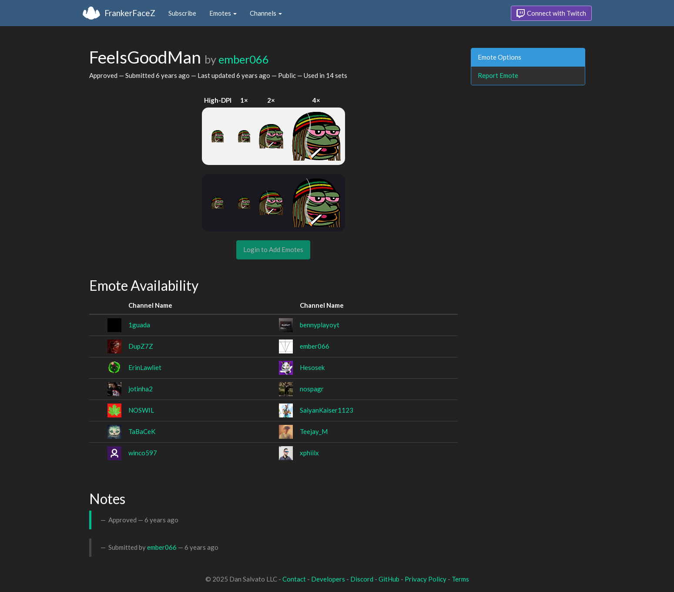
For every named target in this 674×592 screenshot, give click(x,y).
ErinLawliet (144, 367)
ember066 (243, 59)
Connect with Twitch (551, 13)
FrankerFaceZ (129, 13)
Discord (361, 579)
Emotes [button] (223, 13)
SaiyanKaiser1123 (326, 410)
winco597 (142, 453)
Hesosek (312, 367)
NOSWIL (141, 410)
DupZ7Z (140, 346)
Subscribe (182, 13)
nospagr (312, 389)
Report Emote (498, 75)
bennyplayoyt (319, 325)
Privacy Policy (425, 579)
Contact (294, 579)
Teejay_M (314, 431)
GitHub (389, 579)
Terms (460, 579)
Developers (328, 579)
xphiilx (309, 453)
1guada (139, 325)
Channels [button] (266, 13)
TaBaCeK (141, 431)
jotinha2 (140, 389)
